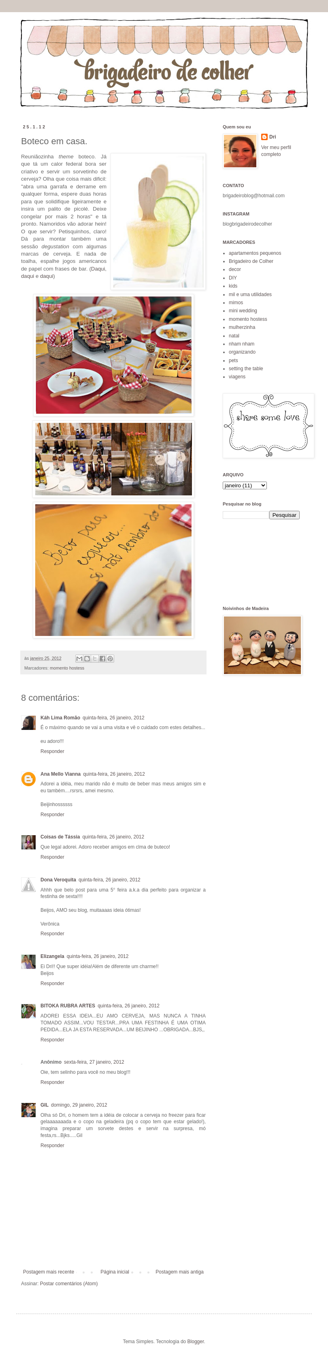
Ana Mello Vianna (60, 774)
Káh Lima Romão (60, 718)
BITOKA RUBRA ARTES (67, 1006)
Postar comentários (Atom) (69, 1283)
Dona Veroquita (58, 880)
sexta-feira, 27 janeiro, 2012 (94, 1062)
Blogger (195, 1341)
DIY (233, 278)
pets (233, 360)
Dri (272, 137)
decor (235, 269)
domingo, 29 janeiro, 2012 (79, 1105)
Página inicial (114, 1272)
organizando (242, 352)
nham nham (241, 344)
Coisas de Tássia (60, 837)
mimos (236, 302)
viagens (237, 377)
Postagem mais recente (48, 1272)
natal (234, 336)
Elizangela (52, 956)
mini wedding (243, 311)
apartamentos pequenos (255, 253)
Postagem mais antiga (179, 1272)
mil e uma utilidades (250, 294)
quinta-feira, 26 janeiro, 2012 (114, 718)
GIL (44, 1105)
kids (233, 286)
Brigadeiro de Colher (251, 261)
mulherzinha (242, 327)
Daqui (98, 269)
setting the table (246, 368)
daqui (27, 276)
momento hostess (67, 668)
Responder (52, 751)
